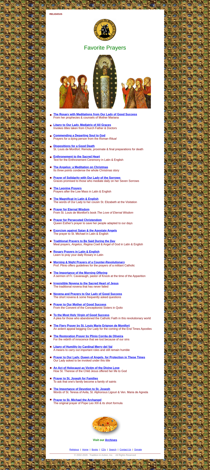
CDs (103, 449)
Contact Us (125, 449)
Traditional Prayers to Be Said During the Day (84, 241)
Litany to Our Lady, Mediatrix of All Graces (82, 124)
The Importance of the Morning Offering (80, 272)
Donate (138, 449)
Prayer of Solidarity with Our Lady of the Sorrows (86, 177)
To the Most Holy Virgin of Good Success (81, 315)
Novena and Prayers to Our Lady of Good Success (87, 293)
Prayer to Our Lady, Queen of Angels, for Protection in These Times (99, 357)
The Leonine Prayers (67, 188)
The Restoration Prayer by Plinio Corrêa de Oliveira (88, 336)
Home (85, 449)
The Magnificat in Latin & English (76, 198)
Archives (111, 440)
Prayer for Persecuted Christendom (77, 219)
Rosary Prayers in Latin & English (76, 251)
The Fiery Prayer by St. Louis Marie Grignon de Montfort (91, 325)
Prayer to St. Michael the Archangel (77, 399)
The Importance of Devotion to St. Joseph (81, 389)
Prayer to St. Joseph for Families (75, 378)
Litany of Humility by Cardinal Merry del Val (82, 346)
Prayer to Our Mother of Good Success (79, 304)
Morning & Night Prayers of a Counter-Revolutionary (89, 262)
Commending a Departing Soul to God (79, 135)
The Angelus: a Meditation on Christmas (80, 167)
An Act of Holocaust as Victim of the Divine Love (86, 367)
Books (95, 449)
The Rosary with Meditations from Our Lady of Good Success (95, 114)
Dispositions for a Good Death (74, 146)
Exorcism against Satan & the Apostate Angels (85, 230)
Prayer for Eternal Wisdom (71, 209)
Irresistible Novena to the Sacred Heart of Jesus (86, 283)
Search (112, 449)
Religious (74, 449)
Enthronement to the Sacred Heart (76, 156)
